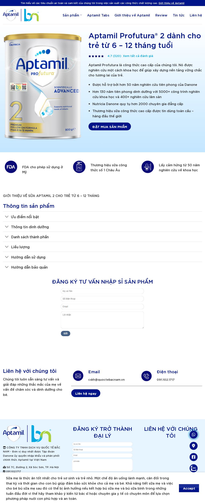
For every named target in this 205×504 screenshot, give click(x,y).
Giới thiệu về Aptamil (171, 2)
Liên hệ (196, 15)
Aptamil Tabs (98, 15)
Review (161, 15)
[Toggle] (7, 217)
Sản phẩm (72, 15)
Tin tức (179, 15)
